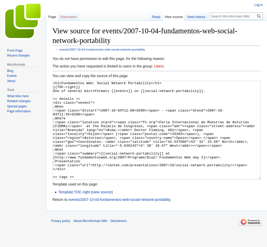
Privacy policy (60, 240)
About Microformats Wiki (90, 240)
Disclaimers (118, 240)
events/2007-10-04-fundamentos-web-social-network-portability (102, 49)
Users (159, 66)
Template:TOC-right (74, 211)
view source (102, 211)
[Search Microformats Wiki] (236, 16)
